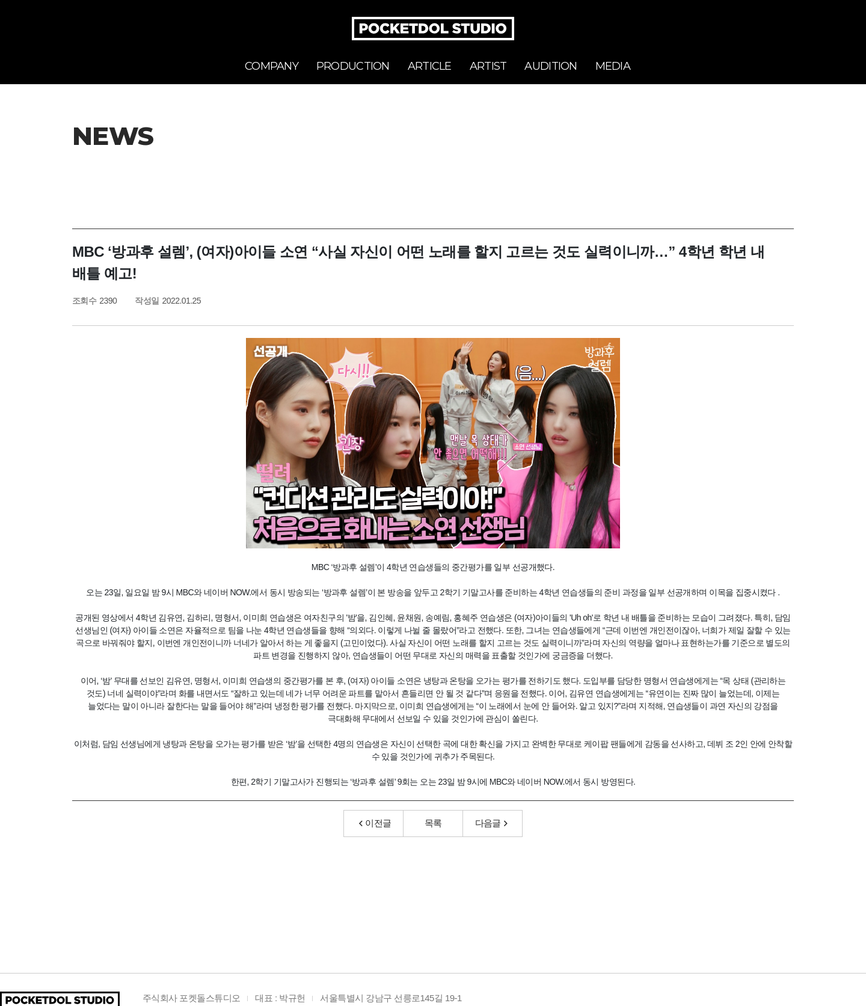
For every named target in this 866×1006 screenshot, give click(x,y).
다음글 (491, 823)
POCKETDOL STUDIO (433, 28)
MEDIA (612, 66)
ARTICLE (430, 66)
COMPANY (271, 66)
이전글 (375, 823)
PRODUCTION (353, 66)
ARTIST (488, 66)
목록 (433, 823)
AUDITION (550, 66)
